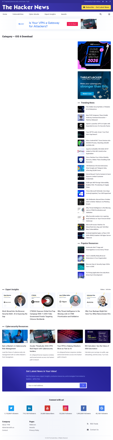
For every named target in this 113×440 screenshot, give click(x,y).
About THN (6, 425)
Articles (108, 289)
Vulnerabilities (18, 14)
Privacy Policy (34, 430)
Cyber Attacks (34, 14)
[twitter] (11, 411)
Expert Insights (50, 14)
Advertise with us (8, 427)
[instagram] (65, 411)
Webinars (32, 425)
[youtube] (47, 411)
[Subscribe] (83, 385)
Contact (5, 430)
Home (5, 14)
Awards (64, 14)
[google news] (102, 410)
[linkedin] (29, 411)
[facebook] (84, 411)
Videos (102, 289)
